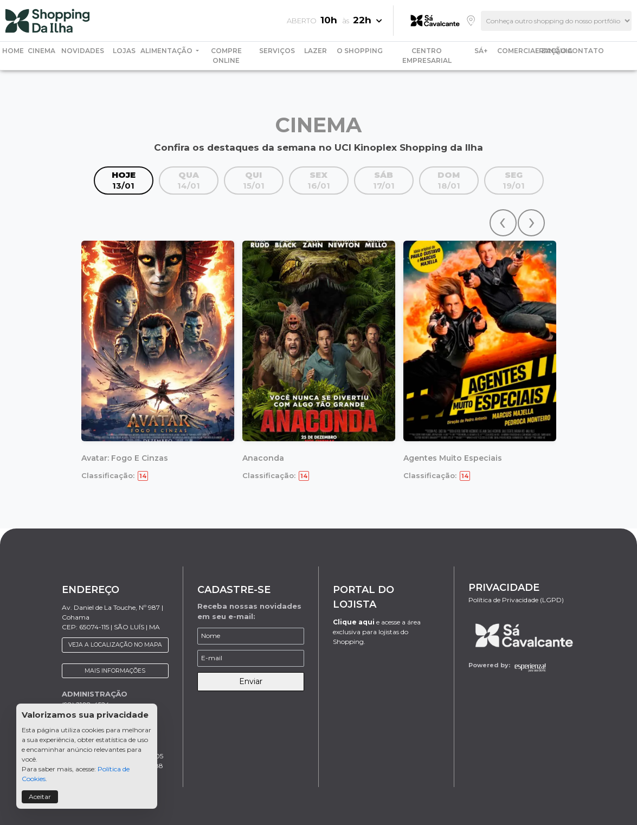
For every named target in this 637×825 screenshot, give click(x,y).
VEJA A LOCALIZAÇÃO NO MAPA (115, 644)
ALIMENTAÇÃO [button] (167, 51)
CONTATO (585, 51)
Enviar (250, 681)
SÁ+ (480, 51)
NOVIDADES (82, 51)
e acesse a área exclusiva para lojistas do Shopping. (377, 632)
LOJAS (124, 51)
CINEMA (41, 51)
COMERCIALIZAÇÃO (532, 51)
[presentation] (503, 222)
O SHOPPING (360, 51)
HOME (13, 51)
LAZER (315, 51)
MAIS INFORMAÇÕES (115, 670)
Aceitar (40, 796)
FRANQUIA (553, 51)
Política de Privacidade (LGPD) (516, 600)
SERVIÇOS (277, 51)
